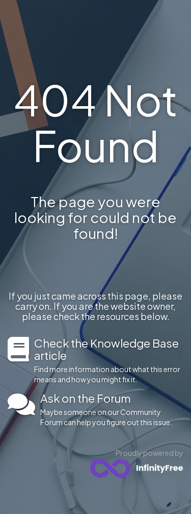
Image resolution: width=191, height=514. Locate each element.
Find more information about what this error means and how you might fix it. (108, 360)
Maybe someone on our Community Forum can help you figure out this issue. (111, 409)
